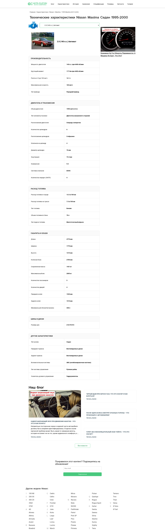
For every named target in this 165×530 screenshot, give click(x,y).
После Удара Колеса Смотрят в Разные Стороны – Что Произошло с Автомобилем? (107, 414)
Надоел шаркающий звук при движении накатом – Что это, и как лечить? (53, 422)
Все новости (82, 446)
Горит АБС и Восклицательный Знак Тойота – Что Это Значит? (107, 433)
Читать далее (36, 437)
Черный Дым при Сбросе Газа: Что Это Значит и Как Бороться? (107, 395)
